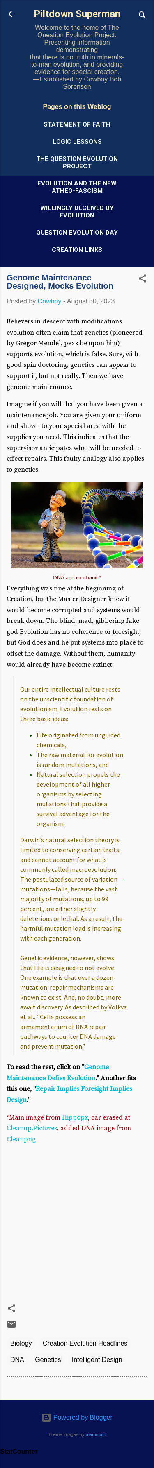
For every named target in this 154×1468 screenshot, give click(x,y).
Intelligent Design (97, 1359)
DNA (17, 1359)
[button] (142, 280)
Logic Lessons (77, 141)
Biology (21, 1343)
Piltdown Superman (77, 14)
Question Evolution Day (77, 232)
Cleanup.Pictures (32, 1128)
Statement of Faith (77, 124)
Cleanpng (21, 1139)
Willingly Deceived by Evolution (77, 211)
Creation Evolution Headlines (85, 1343)
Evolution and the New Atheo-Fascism (77, 187)
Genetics (48, 1359)
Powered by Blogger (77, 1417)
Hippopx (75, 1117)
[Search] (142, 16)
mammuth (96, 1434)
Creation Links (77, 249)
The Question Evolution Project (77, 162)
